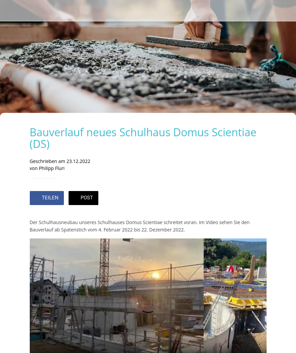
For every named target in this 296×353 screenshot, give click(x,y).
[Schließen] (11, 11)
